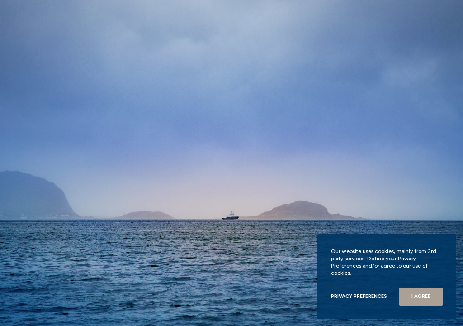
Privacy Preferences (359, 296)
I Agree (420, 296)
